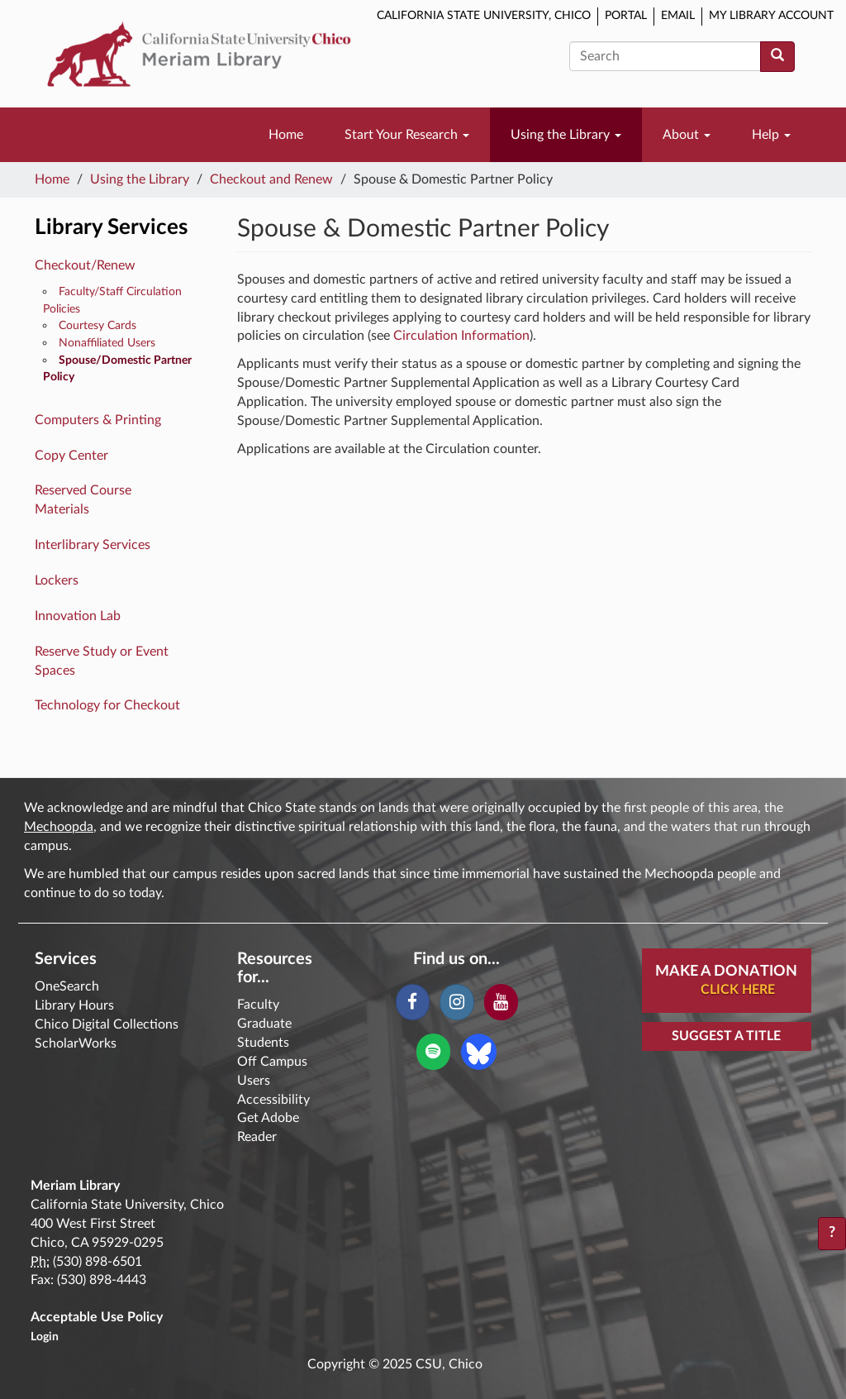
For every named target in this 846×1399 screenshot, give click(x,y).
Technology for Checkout (107, 705)
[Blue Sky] (478, 1051)
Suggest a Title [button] (726, 1036)
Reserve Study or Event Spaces (102, 661)
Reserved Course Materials (83, 500)
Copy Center (71, 455)
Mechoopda (58, 826)
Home (286, 134)
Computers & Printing (98, 420)
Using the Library (566, 134)
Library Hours (74, 1005)
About (687, 134)
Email (678, 15)
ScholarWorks (75, 1043)
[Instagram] (456, 1002)
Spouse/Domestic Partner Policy (117, 369)
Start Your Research (407, 134)
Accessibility (273, 1099)
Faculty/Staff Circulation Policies (112, 300)
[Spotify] (433, 1052)
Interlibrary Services (92, 544)
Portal (626, 15)
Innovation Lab (78, 616)
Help (771, 134)
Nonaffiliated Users (107, 343)
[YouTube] (501, 1002)
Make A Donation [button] (733, 981)
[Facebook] (413, 1002)
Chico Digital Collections (106, 1024)
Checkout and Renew (271, 179)
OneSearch (67, 986)
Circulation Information (461, 335)
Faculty (258, 1004)
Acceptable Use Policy (97, 1317)
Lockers (56, 580)
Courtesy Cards (97, 325)
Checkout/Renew (85, 265)
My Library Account (771, 15)
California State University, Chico (484, 15)
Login (45, 1337)
